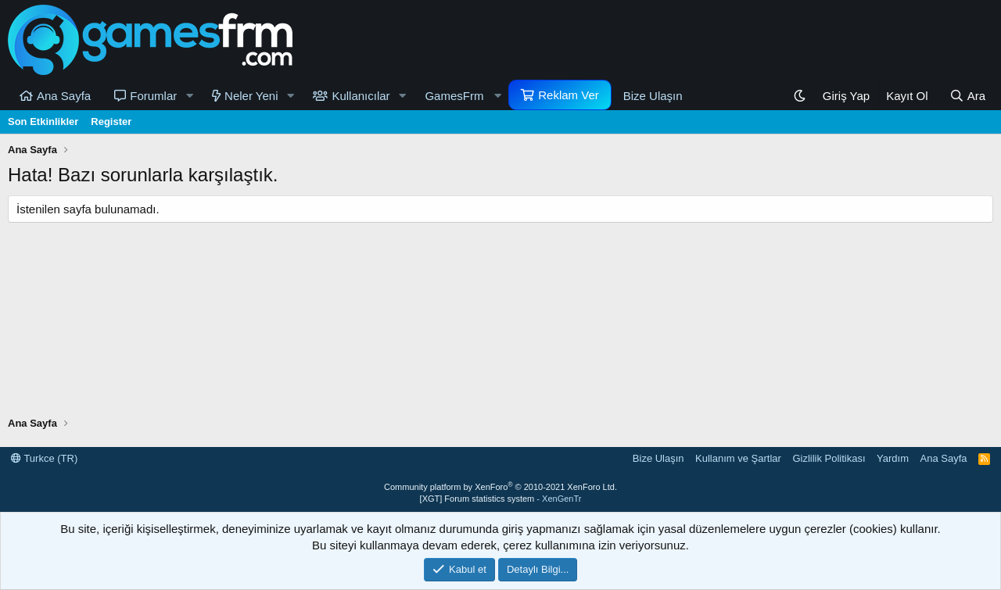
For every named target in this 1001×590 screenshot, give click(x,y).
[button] (189, 95)
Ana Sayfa (64, 95)
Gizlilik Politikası (828, 458)
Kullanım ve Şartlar (738, 458)
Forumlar (153, 95)
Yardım (893, 458)
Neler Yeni (251, 95)
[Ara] (967, 95)
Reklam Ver (568, 95)
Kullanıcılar (360, 95)
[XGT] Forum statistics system (501, 498)
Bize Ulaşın (653, 95)
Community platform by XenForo (500, 487)
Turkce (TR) (44, 458)
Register (111, 121)
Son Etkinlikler (43, 121)
